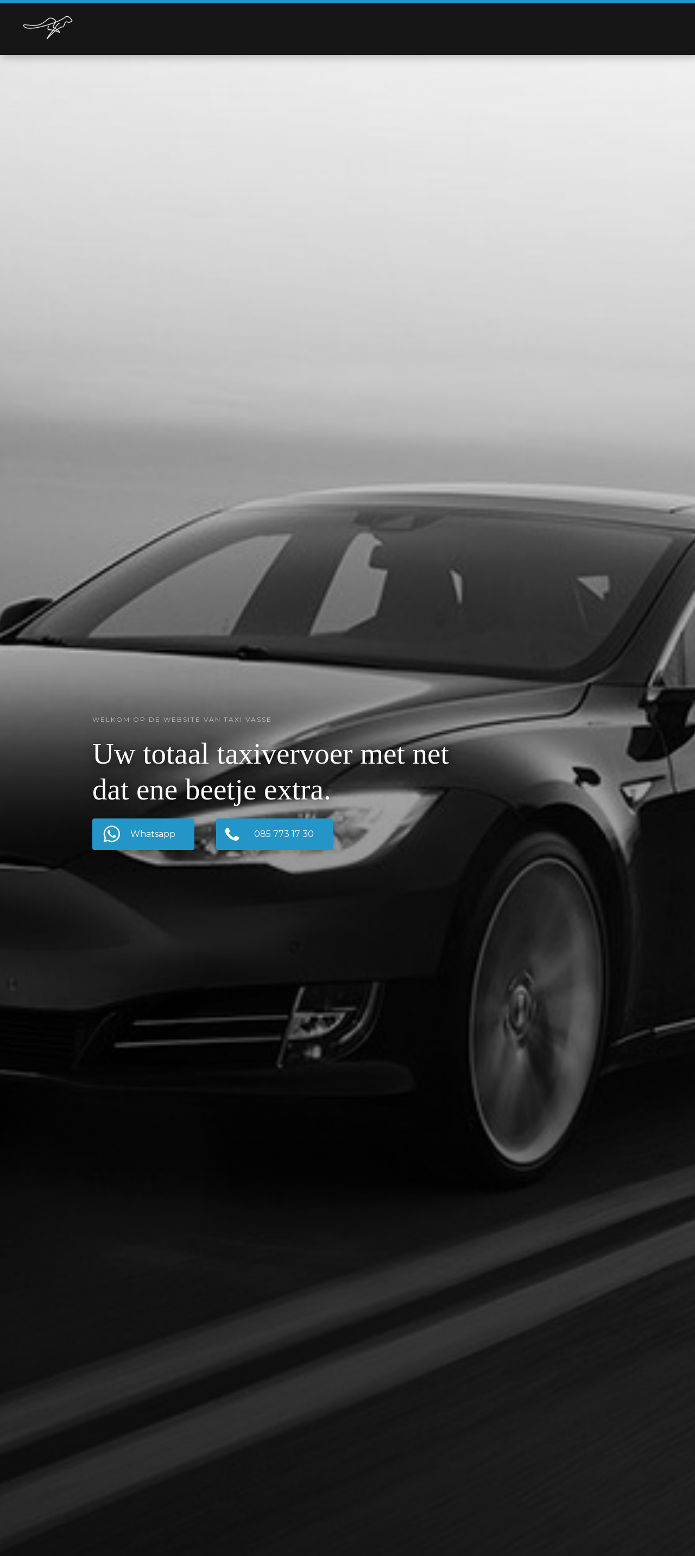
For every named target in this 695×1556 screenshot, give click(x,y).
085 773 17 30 (284, 834)
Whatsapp (152, 834)
